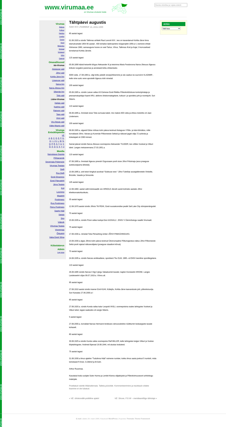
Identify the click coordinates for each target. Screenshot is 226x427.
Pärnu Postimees (57, 207)
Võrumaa (54, 226)
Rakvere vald (58, 111)
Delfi (62, 169)
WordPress (113, 419)
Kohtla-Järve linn (57, 77)
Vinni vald (60, 118)
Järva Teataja (58, 184)
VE (63, 135)
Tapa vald (60, 114)
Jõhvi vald (60, 73)
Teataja (61, 226)
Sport (62, 43)
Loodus (61, 36)
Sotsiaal (61, 49)
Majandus (61, 46)
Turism (62, 40)
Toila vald (60, 95)
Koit (62, 188)
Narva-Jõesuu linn (56, 88)
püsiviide (109, 386)
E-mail (78, 419)
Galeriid (61, 58)
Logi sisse (60, 252)
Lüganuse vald (58, 80)
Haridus (61, 33)
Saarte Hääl (59, 211)
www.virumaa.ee (69, 7)
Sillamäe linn (59, 92)
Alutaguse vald (58, 69)
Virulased (61, 52)
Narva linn (60, 84)
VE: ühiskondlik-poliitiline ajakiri (84, 398)
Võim (62, 55)
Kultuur (61, 30)
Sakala (61, 215)
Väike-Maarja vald (56, 126)
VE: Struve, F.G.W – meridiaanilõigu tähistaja (136, 398)
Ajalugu (61, 27)
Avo (76, 27)
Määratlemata (91, 386)
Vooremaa (59, 230)
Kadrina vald (59, 107)
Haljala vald (59, 103)
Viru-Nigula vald (58, 122)
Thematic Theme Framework (138, 419)
